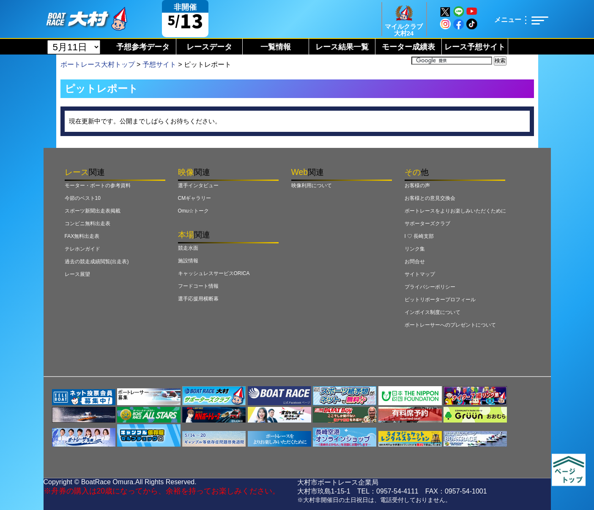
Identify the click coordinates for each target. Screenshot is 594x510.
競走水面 (188, 248)
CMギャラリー (194, 198)
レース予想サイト (474, 47)
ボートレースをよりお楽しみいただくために (455, 211)
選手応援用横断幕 (198, 299)
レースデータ (209, 47)
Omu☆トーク (193, 211)
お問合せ (415, 262)
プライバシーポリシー (430, 287)
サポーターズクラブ (427, 223)
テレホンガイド (82, 249)
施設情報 (188, 261)
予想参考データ (143, 47)
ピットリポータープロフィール (440, 300)
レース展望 (77, 274)
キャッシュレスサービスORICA (214, 273)
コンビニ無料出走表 (87, 223)
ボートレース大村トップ (97, 64)
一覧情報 (275, 47)
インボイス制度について (432, 312)
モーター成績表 (408, 47)
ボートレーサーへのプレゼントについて (450, 325)
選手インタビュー (198, 185)
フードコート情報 (198, 286)
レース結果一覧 (342, 47)
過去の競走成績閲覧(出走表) (97, 262)
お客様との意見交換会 (430, 198)
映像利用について (311, 185)
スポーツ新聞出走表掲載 (92, 211)
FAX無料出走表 (82, 236)
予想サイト (159, 64)
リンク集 (415, 249)
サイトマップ (420, 274)
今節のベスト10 (83, 198)
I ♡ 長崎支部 (419, 236)
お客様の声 (417, 185)
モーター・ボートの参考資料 (98, 185)
